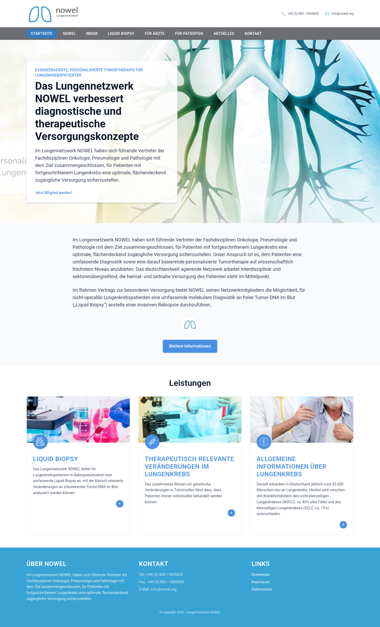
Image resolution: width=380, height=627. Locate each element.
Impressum (261, 582)
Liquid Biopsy (121, 33)
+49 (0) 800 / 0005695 (166, 582)
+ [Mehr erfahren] (119, 503)
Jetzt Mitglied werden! (53, 193)
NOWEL (69, 33)
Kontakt (253, 33)
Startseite (41, 33)
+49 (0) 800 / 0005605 (303, 13)
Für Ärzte (155, 33)
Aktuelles (224, 33)
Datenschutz (262, 589)
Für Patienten (189, 33)
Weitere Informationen (190, 346)
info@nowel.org (343, 13)
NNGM (91, 33)
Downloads (261, 574)
